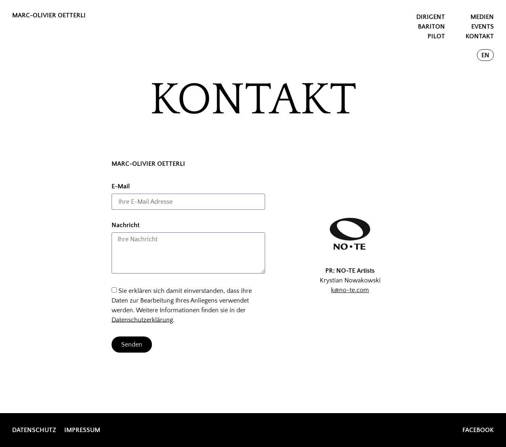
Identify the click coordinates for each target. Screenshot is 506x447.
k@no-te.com (350, 290)
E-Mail (121, 186)
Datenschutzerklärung (142, 319)
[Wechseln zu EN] (485, 55)
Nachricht (125, 225)
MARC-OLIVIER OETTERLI (49, 15)
